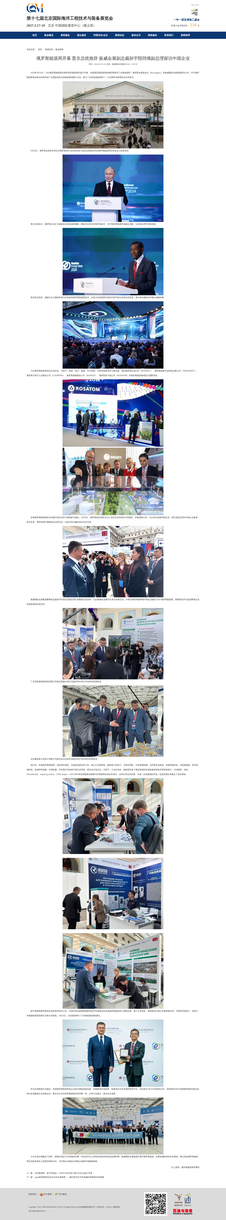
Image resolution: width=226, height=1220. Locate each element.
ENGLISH (195, 5)
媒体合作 (136, 35)
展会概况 (48, 35)
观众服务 (81, 35)
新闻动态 (119, 35)
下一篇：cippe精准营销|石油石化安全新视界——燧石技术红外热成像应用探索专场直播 (65, 1177)
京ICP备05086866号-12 (37, 1211)
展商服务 (65, 35)
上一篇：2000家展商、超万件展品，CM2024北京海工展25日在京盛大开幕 (59, 1173)
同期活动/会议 (100, 35)
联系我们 (169, 35)
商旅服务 (152, 35)
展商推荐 (185, 35)
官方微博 (46, 1194)
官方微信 (61, 1194)
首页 (34, 35)
